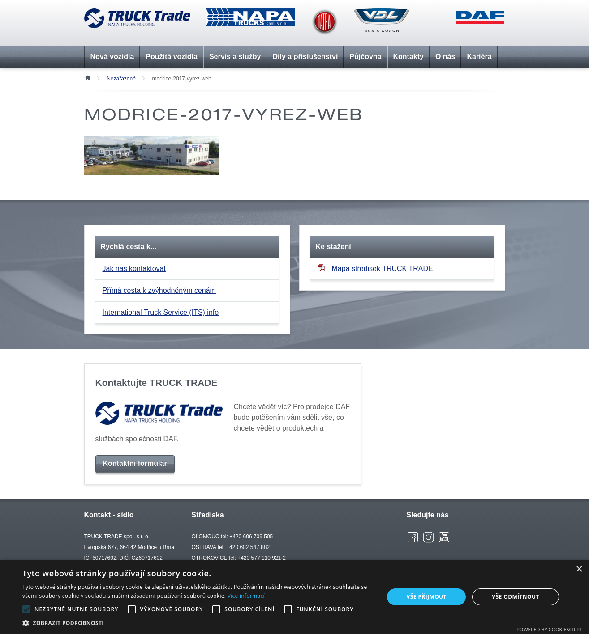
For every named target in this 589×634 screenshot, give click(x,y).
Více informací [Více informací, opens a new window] (246, 596)
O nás (445, 56)
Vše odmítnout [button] (515, 596)
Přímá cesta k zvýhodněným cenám (159, 290)
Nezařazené (121, 79)
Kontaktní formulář (135, 463)
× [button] (579, 569)
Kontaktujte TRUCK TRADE (156, 382)
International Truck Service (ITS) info (161, 312)
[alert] (294, 597)
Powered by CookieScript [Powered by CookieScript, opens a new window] (549, 629)
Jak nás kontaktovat (134, 268)
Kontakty (408, 56)
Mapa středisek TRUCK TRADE (375, 268)
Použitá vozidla (172, 56)
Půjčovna (365, 56)
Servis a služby (235, 56)
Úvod (87, 77)
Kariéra (479, 56)
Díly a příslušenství (305, 56)
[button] (197, 622)
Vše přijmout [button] (427, 596)
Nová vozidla (112, 56)
